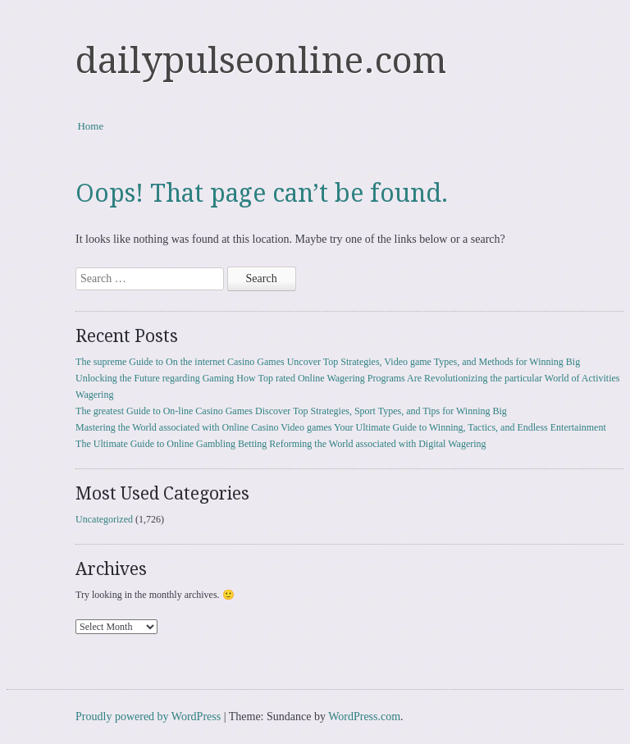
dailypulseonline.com (260, 60)
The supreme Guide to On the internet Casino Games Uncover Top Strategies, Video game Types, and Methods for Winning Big (327, 361)
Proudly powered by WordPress (148, 716)
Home (90, 126)
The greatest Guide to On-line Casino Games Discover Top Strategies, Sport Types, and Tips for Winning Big (291, 411)
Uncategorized (104, 519)
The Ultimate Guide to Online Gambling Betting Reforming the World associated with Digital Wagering (280, 444)
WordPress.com (364, 716)
